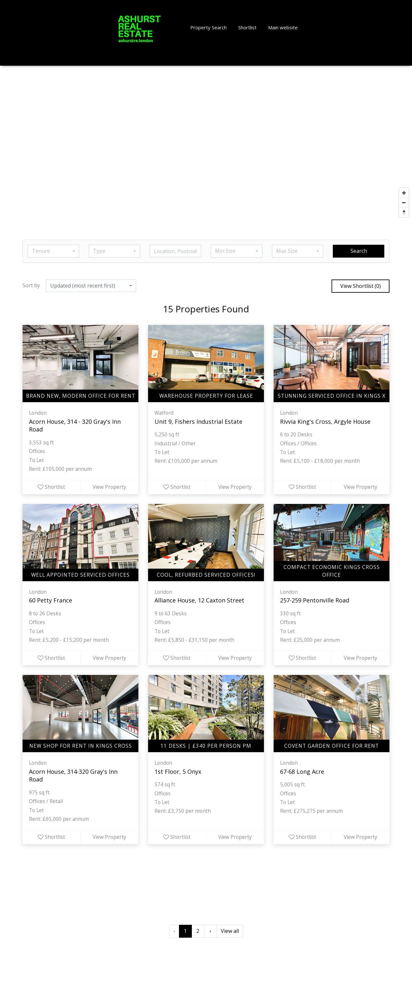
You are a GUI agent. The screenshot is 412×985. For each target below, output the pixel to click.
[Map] (206, 143)
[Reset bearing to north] (404, 212)
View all (230, 934)
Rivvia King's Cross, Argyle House (325, 421)
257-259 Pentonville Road (314, 602)
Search (359, 250)
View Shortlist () (360, 285)
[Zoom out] (404, 202)
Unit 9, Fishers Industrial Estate (198, 421)
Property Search (208, 27)
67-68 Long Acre (302, 774)
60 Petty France (50, 602)
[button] (53, 251)
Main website (283, 27)
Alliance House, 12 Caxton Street (199, 602)
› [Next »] (210, 934)
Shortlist (247, 27)
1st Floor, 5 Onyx (177, 774)
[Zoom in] (404, 193)
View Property (109, 488)
